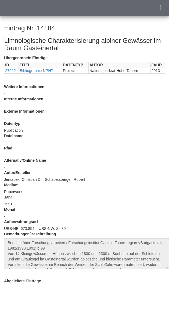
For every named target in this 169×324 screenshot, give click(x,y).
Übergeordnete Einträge (25, 58)
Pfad (8, 148)
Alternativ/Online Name (25, 160)
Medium (11, 185)
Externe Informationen (24, 111)
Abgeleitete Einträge (22, 281)
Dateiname (13, 136)
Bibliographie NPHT (36, 70)
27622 (10, 70)
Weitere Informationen (24, 87)
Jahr (8, 197)
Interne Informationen (23, 99)
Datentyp (12, 123)
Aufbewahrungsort (21, 222)
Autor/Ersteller (17, 172)
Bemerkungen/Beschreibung (30, 234)
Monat (9, 209)
